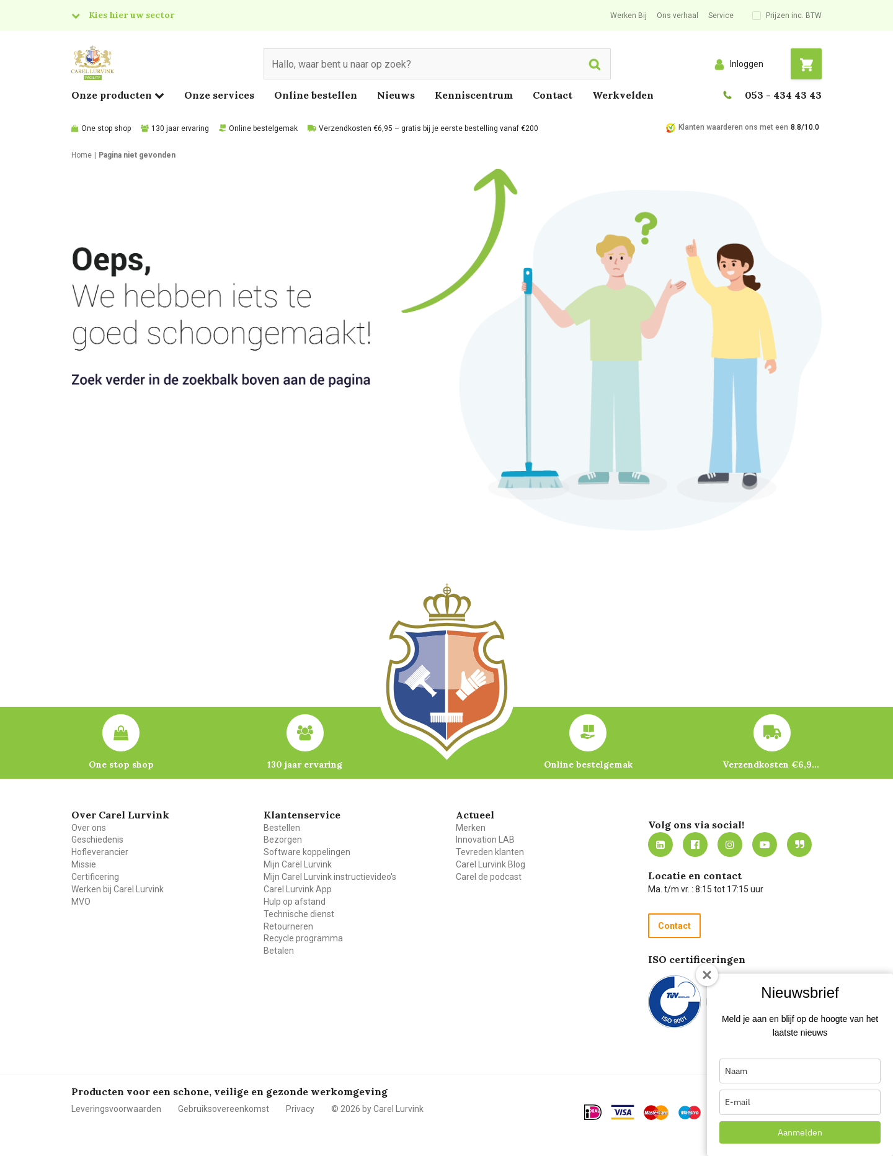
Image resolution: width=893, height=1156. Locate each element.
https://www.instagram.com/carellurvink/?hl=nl (730, 844)
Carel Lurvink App (298, 889)
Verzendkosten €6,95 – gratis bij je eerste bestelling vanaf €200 (428, 128)
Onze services (219, 95)
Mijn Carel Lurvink (298, 864)
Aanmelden (800, 1132)
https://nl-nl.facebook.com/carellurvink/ (695, 844)
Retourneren (288, 926)
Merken (471, 828)
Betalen (279, 951)
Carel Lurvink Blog (490, 864)
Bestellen (282, 828)
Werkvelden (623, 95)
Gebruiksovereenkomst (223, 1109)
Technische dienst (299, 914)
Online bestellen (315, 95)
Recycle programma (303, 938)
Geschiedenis (97, 840)
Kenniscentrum (474, 95)
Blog (799, 844)
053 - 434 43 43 (783, 95)
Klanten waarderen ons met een (733, 127)
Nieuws (396, 95)
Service (721, 15)
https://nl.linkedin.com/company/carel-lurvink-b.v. (660, 844)
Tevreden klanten (490, 852)
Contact (552, 95)
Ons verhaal (677, 15)
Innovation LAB (485, 840)
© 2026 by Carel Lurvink (377, 1109)
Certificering (95, 877)
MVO (81, 902)
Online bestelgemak (263, 128)
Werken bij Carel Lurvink (117, 889)
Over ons (88, 828)
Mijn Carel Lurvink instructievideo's (330, 877)
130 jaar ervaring (180, 128)
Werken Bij (628, 15)
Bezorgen (283, 840)
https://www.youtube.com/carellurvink (764, 844)
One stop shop (106, 128)
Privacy (300, 1109)
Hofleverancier (99, 852)
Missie (83, 864)
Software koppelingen (307, 852)
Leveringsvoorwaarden (116, 1109)
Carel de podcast (489, 877)
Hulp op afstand (295, 902)
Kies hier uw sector (131, 14)
